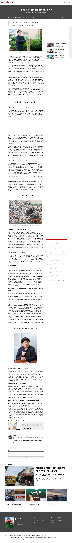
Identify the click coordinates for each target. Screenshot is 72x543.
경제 (42, 517)
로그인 (69, 2)
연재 (51, 517)
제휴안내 (20, 535)
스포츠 (35, 522)
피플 (42, 522)
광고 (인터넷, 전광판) (15, 535)
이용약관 (27, 535)
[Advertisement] (23, 125)
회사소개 (10, 535)
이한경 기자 (15, 436)
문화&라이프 (36, 520)
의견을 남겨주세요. (12, 453)
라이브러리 (52, 520)
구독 (16, 17)
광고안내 (59, 520)
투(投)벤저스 (50, 39)
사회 (34, 519)
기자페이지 (52, 522)
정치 (34, 517)
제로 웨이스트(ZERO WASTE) (14, 420)
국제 (42, 519)
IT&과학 (43, 520)
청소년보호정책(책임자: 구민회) (40, 535)
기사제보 (59, 517)
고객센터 (24, 535)
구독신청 (59, 519)
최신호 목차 (52, 519)
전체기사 (35, 524)
